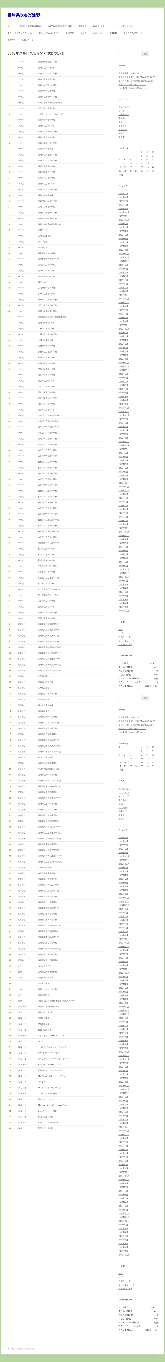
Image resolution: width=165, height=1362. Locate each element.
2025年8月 (123, 227)
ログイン (123, 633)
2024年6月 (123, 276)
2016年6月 (123, 591)
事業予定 (82, 26)
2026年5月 (123, 193)
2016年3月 (123, 599)
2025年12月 (124, 212)
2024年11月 (124, 257)
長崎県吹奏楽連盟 (24, 15)
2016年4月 (123, 595)
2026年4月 (123, 197)
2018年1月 (123, 524)
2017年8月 (123, 543)
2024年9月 (123, 264)
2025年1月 (123, 249)
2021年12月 (124, 362)
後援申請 (11, 40)
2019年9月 (123, 452)
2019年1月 (123, 479)
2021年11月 (124, 366)
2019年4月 (123, 471)
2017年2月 (123, 565)
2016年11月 (124, 573)
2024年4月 (123, 279)
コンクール (124, 110)
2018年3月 (123, 516)
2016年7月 (123, 588)
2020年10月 (124, 415)
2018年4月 (123, 513)
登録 (121, 629)
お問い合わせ (27, 40)
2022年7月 (123, 340)
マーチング (124, 114)
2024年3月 (123, 283)
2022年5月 (123, 343)
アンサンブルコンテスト (49, 33)
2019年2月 (123, 475)
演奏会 (122, 133)
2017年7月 (123, 546)
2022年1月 (123, 358)
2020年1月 (123, 437)
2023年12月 (124, 295)
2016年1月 (123, 607)
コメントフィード (127, 640)
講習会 (83, 33)
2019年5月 (123, 467)
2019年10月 (124, 449)
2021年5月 (123, 388)
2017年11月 (124, 531)
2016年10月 (124, 576)
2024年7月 (123, 272)
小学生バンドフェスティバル (20, 33)
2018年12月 (124, 482)
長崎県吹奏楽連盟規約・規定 (60, 26)
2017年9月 (123, 539)
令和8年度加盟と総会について (132, 84)
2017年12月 (124, 528)
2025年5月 (123, 238)
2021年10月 (124, 370)
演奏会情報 (98, 33)
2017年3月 (123, 561)
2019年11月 (124, 445)
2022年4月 (123, 347)
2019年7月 (123, 460)
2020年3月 (123, 430)
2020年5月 (123, 422)
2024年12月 (124, 253)
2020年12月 (124, 407)
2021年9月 (123, 373)
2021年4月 (123, 392)
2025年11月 (124, 216)
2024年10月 (124, 261)
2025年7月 (123, 231)
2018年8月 (123, 497)
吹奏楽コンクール (100, 26)
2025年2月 (123, 246)
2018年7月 (123, 501)
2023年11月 (124, 298)
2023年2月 (123, 321)
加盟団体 (113, 33)
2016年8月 (123, 584)
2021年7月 (123, 381)
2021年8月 (123, 377)
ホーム (10, 26)
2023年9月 (123, 306)
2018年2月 (123, 520)
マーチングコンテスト (124, 26)
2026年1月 (123, 208)
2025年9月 (123, 223)
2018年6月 (123, 505)
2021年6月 (123, 385)
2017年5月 (123, 554)
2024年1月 (123, 291)
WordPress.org (125, 644)
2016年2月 (123, 603)
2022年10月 (124, 328)
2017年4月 (123, 558)
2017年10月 (124, 535)
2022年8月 (123, 336)
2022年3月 (123, 351)
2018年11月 (124, 486)
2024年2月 (123, 287)
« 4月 (121, 174)
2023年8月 (123, 310)
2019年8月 (123, 456)
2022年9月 (123, 332)
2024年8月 (123, 268)
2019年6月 (123, 464)
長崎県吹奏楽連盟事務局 (30, 26)
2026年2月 (123, 204)
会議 (121, 122)
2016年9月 (123, 580)
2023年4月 (123, 317)
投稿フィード (125, 637)
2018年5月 (123, 509)
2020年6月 (123, 419)
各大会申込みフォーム (133, 33)
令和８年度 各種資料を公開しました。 (137, 80)
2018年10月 (124, 490)
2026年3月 (123, 201)
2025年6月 (123, 234)
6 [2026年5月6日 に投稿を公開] (130, 159)
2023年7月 (123, 313)
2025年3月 (123, 242)
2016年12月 (124, 569)
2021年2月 (123, 400)
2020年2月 (123, 434)
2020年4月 (123, 426)
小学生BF (123, 129)
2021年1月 (123, 404)
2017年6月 (123, 550)
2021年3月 (123, 396)
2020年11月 (124, 411)
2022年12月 (124, 325)
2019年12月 (124, 441)
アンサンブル (125, 107)
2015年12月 (124, 610)
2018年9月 (123, 494)
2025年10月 (124, 219)
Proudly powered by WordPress (21, 1348)
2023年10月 (124, 302)
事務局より (124, 118)
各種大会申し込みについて (131, 73)
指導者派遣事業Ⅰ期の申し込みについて (137, 76)
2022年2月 (123, 355)
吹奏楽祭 (70, 33)
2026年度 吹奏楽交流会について (134, 88)
